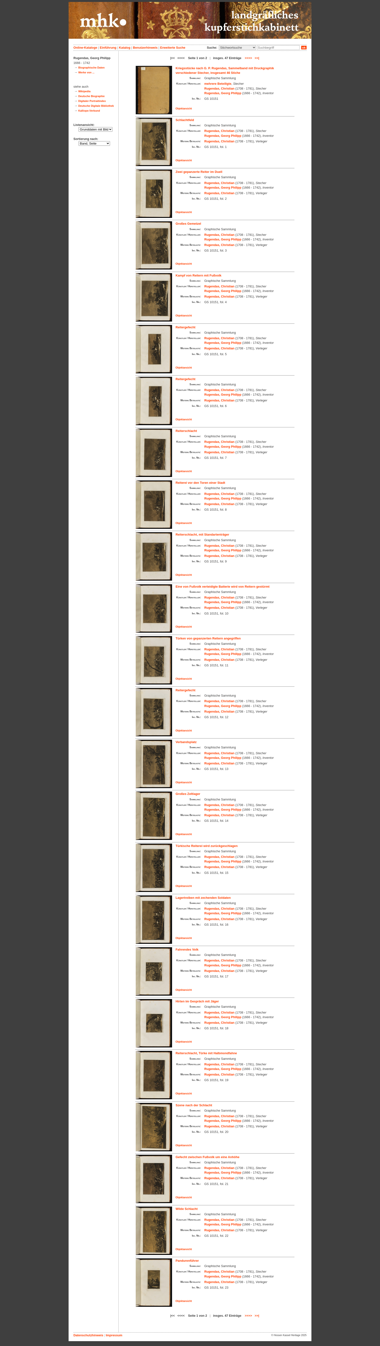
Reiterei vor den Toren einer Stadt (200, 483)
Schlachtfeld (185, 120)
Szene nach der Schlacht (194, 1105)
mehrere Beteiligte (217, 83)
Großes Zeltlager (188, 794)
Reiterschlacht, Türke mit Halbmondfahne (206, 1053)
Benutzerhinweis (145, 47)
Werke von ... (86, 72)
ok (304, 47)
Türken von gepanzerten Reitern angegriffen (208, 638)
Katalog (124, 47)
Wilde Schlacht (187, 1209)
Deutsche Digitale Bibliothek (96, 105)
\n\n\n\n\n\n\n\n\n (237, 47)
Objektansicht (183, 108)
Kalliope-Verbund (89, 110)
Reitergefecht (186, 327)
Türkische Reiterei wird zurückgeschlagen (207, 846)
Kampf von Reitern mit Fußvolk (199, 275)
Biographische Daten (91, 67)
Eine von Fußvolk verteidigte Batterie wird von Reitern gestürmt (223, 586)
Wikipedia (84, 91)
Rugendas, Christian (219, 88)
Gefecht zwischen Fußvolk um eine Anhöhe (207, 1157)
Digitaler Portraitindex (92, 101)
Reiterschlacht (186, 431)
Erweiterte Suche (172, 47)
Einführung (108, 47)
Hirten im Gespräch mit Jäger (197, 1001)
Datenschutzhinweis (88, 1335)
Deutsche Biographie (91, 96)
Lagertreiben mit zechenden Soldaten (203, 898)
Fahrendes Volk (187, 949)
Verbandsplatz (186, 742)
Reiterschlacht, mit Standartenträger (202, 534)
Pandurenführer (187, 1260)
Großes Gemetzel (188, 223)
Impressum (114, 1335)
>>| (257, 58)
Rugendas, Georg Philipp (222, 93)
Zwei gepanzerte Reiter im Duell (199, 172)
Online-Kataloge (85, 47)
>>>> (248, 58)
